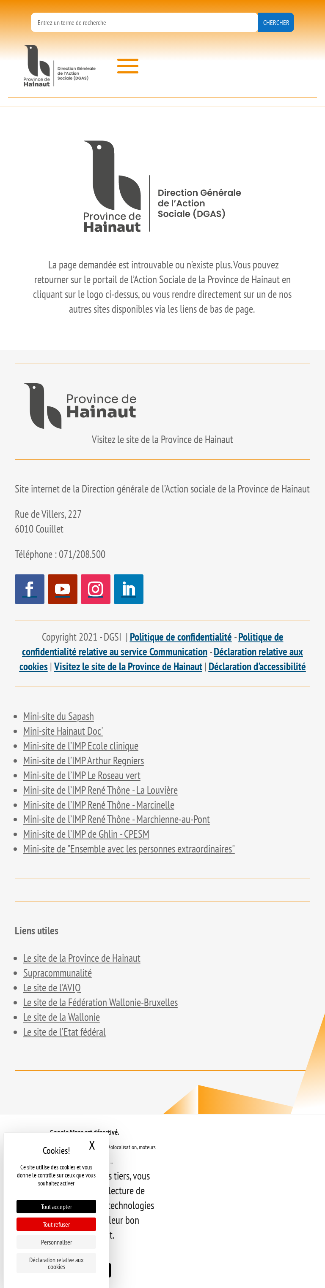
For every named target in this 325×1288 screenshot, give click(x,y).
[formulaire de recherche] (144, 22)
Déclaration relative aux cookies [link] (56, 1263)
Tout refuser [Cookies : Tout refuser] (56, 1224)
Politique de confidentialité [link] (181, 637)
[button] (128, 67)
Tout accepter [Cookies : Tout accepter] (56, 1206)
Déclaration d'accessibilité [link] (257, 666)
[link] (60, 66)
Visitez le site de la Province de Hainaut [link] (128, 666)
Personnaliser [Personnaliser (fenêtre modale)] (56, 1242)
